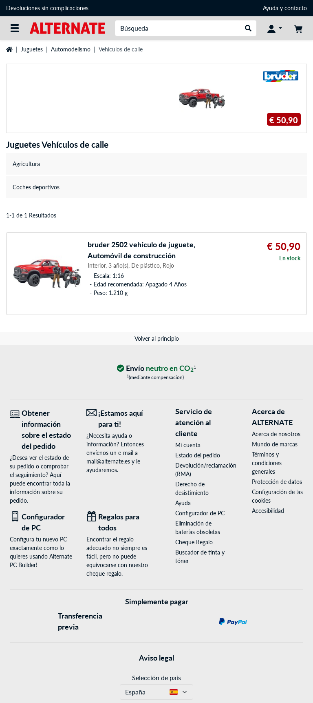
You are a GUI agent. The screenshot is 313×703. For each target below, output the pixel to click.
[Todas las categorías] (14, 28)
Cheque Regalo (194, 542)
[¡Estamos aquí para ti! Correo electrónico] (118, 419)
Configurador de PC (200, 513)
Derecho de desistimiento (192, 488)
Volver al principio (156, 338)
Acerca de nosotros (276, 433)
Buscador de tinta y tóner (200, 556)
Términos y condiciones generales (267, 463)
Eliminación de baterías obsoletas (197, 527)
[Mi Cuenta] (274, 28)
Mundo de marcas (275, 444)
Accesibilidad (268, 510)
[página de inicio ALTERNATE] (67, 27)
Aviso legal (156, 657)
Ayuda (270, 7)
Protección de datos (277, 481)
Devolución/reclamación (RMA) (201, 469)
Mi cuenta (188, 444)
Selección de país (156, 677)
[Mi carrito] (298, 28)
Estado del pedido (197, 455)
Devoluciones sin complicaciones (47, 7)
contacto (295, 7)
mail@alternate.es (108, 461)
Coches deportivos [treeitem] (36, 187)
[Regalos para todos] (118, 522)
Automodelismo (70, 49)
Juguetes (32, 49)
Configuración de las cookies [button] (277, 496)
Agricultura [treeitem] (26, 163)
